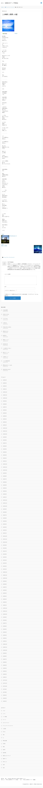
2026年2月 (5, 387)
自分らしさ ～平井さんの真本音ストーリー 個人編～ (10, 781)
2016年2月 (5, 702)
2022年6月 (5, 519)
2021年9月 (5, 546)
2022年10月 (5, 507)
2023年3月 (5, 492)
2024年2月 (5, 459)
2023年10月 (5, 471)
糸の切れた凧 (5, 345)
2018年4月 (5, 669)
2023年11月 (5, 468)
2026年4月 (5, 381)
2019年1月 (5, 642)
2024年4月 (5, 453)
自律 (4, 766)
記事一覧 (2, 780)
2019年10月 (5, 615)
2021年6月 (5, 555)
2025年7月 (5, 408)
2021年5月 (5, 558)
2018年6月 (5, 663)
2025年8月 (5, 405)
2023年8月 (5, 477)
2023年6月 (5, 483)
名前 (5, 288)
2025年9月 (5, 402)
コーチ (4, 715)
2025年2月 (5, 423)
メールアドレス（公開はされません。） (10, 292)
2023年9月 (5, 474)
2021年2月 (5, 567)
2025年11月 (5, 396)
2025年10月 (5, 399)
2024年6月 (5, 447)
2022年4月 (5, 525)
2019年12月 (5, 609)
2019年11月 (5, 612)
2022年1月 (5, 534)
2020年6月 (5, 591)
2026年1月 (5, 390)
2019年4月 (5, 633)
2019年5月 (5, 630)
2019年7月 (5, 624)
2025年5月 (5, 414)
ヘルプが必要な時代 (6, 362)
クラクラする (5, 320)
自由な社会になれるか (7, 371)
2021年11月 (5, 540)
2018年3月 (5, 672)
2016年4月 (5, 696)
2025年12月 (5, 393)
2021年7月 (5, 552)
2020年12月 (5, 573)
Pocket (16, 33)
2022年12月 (5, 501)
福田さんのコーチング (7, 757)
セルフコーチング (6, 724)
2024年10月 (5, 435)
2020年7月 (5, 588)
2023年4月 (5, 489)
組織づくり (5, 760)
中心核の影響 (5, 311)
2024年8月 (5, 441)
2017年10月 (5, 687)
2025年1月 (5, 426)
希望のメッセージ (6, 341)
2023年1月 (5, 498)
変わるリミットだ (6, 354)
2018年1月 (5, 678)
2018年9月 (5, 654)
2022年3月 (5, 528)
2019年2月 (5, 639)
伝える (4, 733)
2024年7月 (5, 444)
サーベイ (4, 721)
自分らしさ (5, 763)
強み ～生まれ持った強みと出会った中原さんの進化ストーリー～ (15, 780)
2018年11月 (5, 648)
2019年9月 (5, 618)
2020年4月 (5, 597)
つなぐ (4, 712)
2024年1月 (5, 462)
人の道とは (5, 324)
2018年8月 (5, 657)
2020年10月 (5, 579)
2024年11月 (5, 432)
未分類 (4, 745)
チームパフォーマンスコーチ (8, 257)
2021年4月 (5, 561)
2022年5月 (5, 522)
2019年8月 (5, 621)
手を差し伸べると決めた (7, 328)
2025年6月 (5, 411)
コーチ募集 (5, 718)
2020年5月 (5, 594)
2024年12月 (5, 429)
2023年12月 (5, 465)
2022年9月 (5, 510)
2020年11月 (5, 576)
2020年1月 (5, 606)
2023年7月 (5, 480)
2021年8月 (5, 549)
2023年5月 (5, 486)
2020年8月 (5, 585)
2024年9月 (5, 438)
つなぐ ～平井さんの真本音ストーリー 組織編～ (28, 781)
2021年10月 (5, 543)
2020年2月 (5, 603)
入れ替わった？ (5, 358)
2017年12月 (5, 681)
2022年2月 (5, 531)
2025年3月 (5, 420)
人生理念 (4, 730)
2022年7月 (5, 516)
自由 (4, 769)
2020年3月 (5, 600)
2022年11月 (5, 504)
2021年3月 (5, 564)
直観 (4, 748)
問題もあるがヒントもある (7, 366)
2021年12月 (5, 537)
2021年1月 (5, 570)
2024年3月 (5, 456)
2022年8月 (5, 513)
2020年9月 (5, 582)
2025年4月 (5, 417)
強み (4, 736)
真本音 (4, 751)
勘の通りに (5, 337)
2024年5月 (5, 450)
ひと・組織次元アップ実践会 (9, 3)
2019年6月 (5, 627)
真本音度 (4, 754)
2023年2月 (5, 495)
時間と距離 (5, 742)
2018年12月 (5, 645)
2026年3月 (5, 384)
